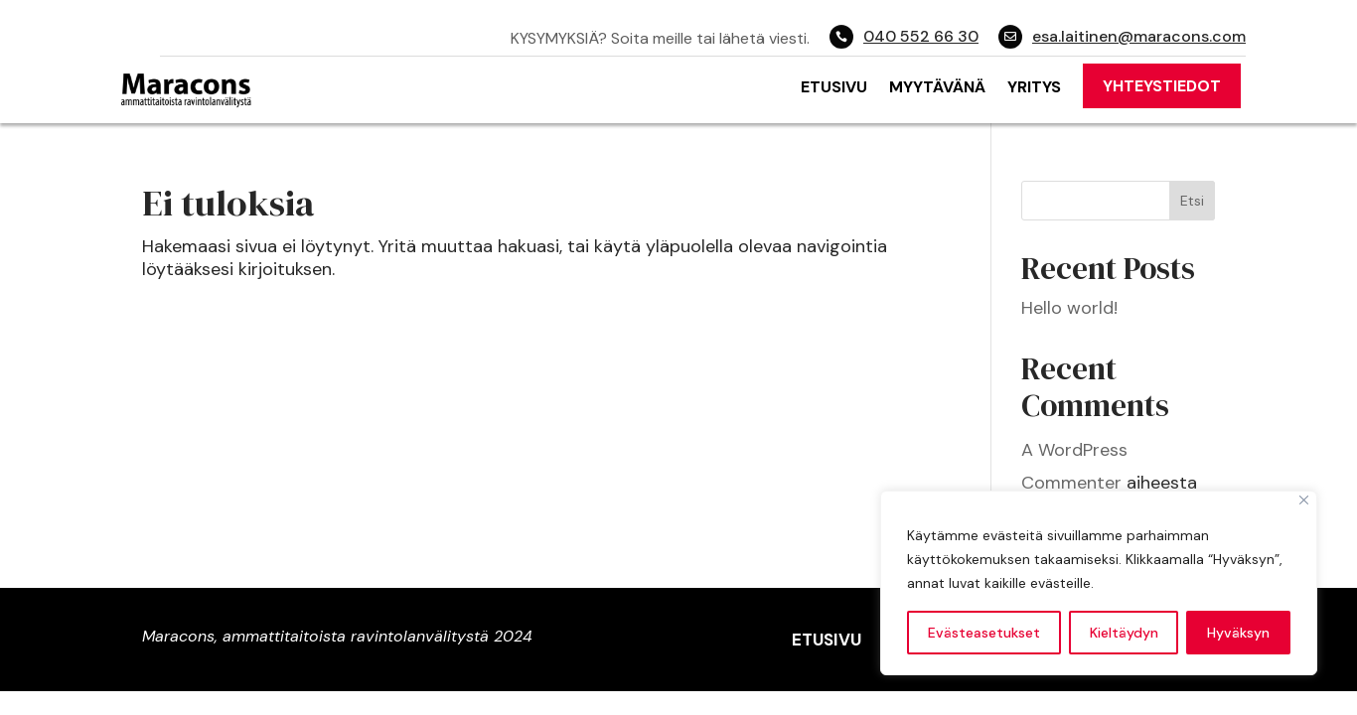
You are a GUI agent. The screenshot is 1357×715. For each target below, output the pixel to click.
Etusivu (834, 86)
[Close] (1303, 500)
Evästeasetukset (984, 633)
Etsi (1192, 201)
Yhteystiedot (1162, 85)
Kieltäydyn (1124, 633)
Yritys (1034, 86)
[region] (1098, 583)
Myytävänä (937, 86)
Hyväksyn (1238, 633)
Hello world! (1069, 308)
